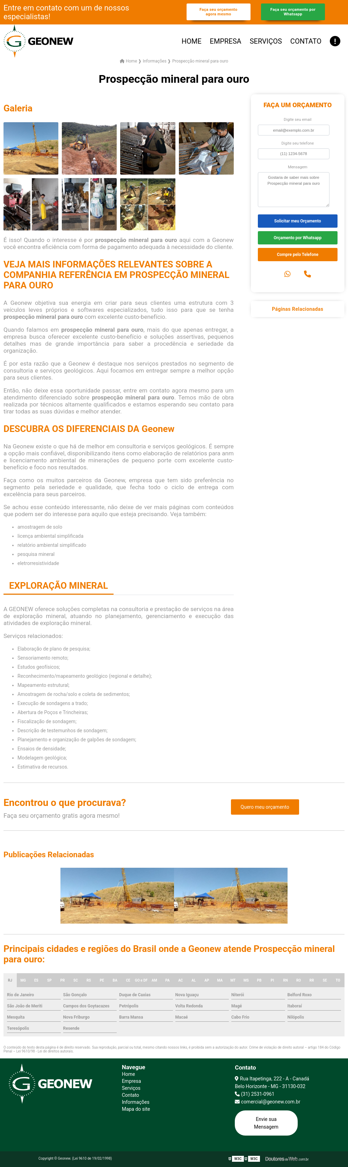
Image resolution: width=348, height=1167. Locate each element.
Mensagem (297, 167)
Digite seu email (297, 119)
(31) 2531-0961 (254, 1094)
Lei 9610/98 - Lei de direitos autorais (44, 1051)
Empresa (225, 41)
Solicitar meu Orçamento (297, 221)
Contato (305, 41)
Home (192, 41)
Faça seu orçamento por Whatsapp (293, 11)
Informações (136, 1102)
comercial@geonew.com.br (267, 1101)
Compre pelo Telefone (297, 254)
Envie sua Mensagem (266, 1123)
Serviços (266, 41)
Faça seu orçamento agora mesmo (218, 11)
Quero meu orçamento (265, 807)
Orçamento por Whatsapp (297, 237)
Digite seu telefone (297, 143)
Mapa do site (136, 1109)
